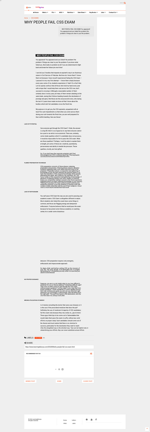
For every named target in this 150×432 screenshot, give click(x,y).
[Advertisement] (36, 38)
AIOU (61, 12)
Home (36, 12)
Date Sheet (82, 12)
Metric (45, 12)
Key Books (93, 12)
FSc (53, 12)
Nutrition (70, 12)
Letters (74, 420)
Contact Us (113, 12)
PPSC (65, 423)
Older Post (88, 381)
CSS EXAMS (35, 18)
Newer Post (30, 381)
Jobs (103, 12)
